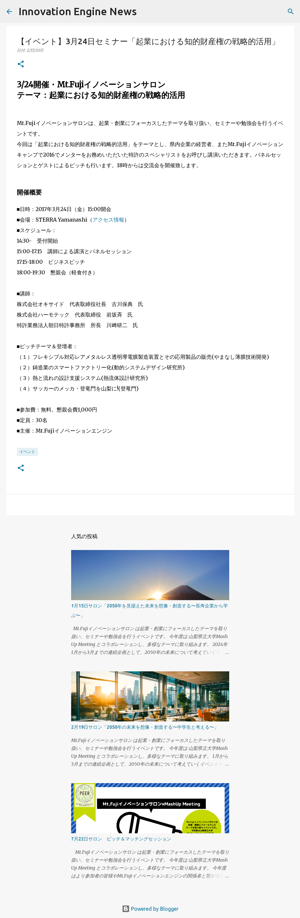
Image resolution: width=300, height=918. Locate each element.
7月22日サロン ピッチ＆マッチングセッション (121, 839)
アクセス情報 (108, 219)
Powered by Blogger (150, 909)
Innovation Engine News (77, 11)
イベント (27, 451)
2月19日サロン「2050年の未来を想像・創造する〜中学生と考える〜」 (145, 727)
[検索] (146, 11)
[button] (21, 64)
